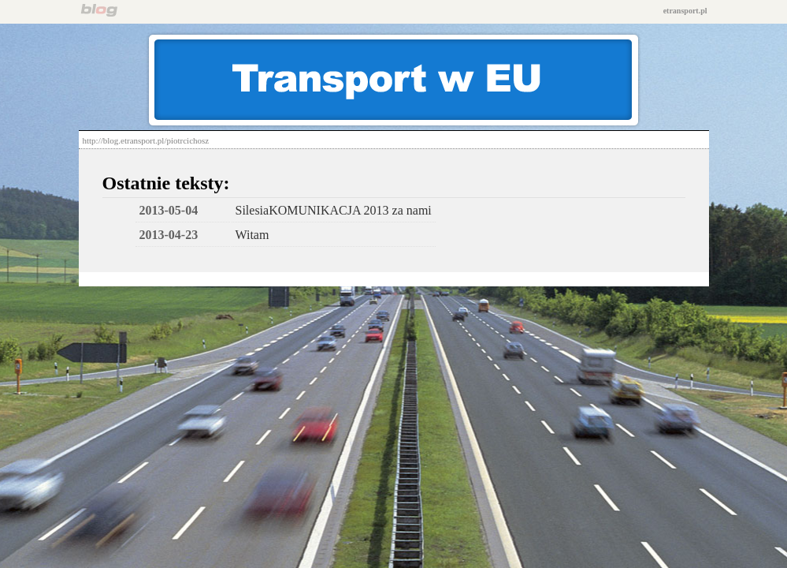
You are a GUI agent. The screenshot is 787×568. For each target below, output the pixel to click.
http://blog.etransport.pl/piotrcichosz (146, 140)
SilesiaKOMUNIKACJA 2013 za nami (334, 210)
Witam (252, 234)
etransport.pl (685, 10)
